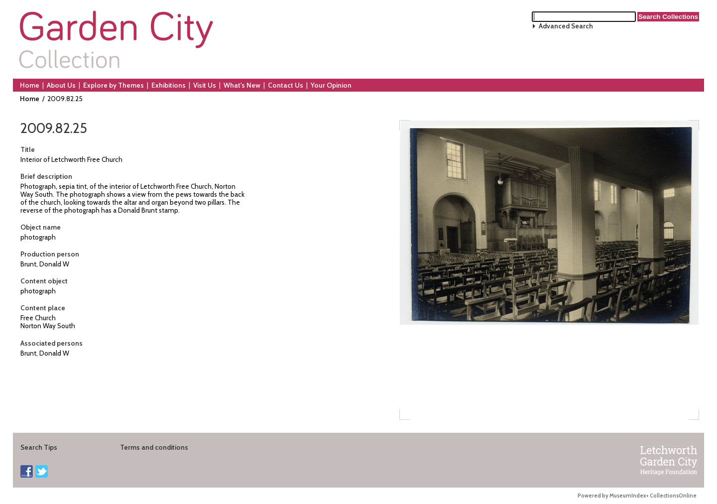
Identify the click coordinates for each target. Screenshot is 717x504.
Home (29, 85)
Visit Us (204, 85)
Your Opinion (331, 85)
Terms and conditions (154, 447)
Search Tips (38, 447)
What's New (242, 85)
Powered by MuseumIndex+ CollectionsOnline (637, 496)
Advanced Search (566, 26)
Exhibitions (168, 85)
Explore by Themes (113, 85)
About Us (61, 85)
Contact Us (285, 85)
